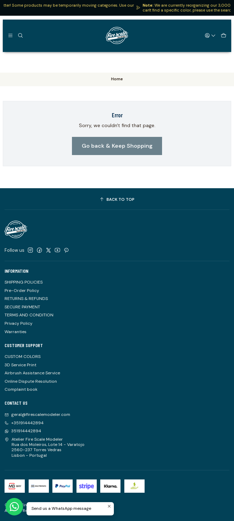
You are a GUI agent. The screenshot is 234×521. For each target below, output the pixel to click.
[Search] (20, 35)
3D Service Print (20, 365)
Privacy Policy (18, 323)
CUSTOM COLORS (23, 356)
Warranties (16, 332)
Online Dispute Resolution (31, 381)
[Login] (211, 35)
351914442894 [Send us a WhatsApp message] (23, 431)
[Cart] (223, 35)
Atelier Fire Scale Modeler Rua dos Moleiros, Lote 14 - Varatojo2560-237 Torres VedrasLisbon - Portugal (45, 447)
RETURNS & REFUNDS (26, 298)
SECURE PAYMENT (22, 307)
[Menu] (10, 35)
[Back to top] (117, 200)
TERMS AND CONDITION (29, 315)
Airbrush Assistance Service (32, 373)
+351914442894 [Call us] (24, 423)
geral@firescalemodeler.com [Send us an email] (37, 414)
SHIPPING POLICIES (24, 282)
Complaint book (21, 389)
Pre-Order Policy (22, 290)
